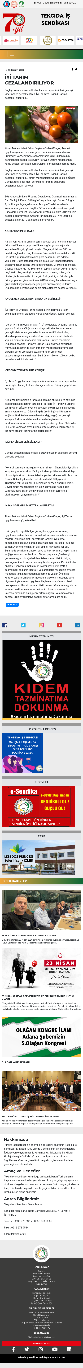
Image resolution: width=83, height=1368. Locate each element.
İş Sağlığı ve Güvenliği (41, 1303)
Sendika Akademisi (41, 1293)
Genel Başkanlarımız (41, 1273)
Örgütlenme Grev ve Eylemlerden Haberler (41, 1322)
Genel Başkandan (41, 1315)
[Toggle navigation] (11, 54)
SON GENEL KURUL (41, 1279)
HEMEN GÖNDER (41, 1343)
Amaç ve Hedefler (41, 1276)
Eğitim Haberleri (41, 1320)
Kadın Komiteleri (41, 1298)
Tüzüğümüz (41, 1284)
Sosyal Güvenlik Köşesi (41, 1300)
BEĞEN (12, 605)
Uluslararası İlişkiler (41, 1325)
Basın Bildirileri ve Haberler (41, 1312)
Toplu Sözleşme (41, 1295)
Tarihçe (41, 1271)
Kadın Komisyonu (41, 1328)
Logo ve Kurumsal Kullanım (41, 1281)
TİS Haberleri (41, 1317)
